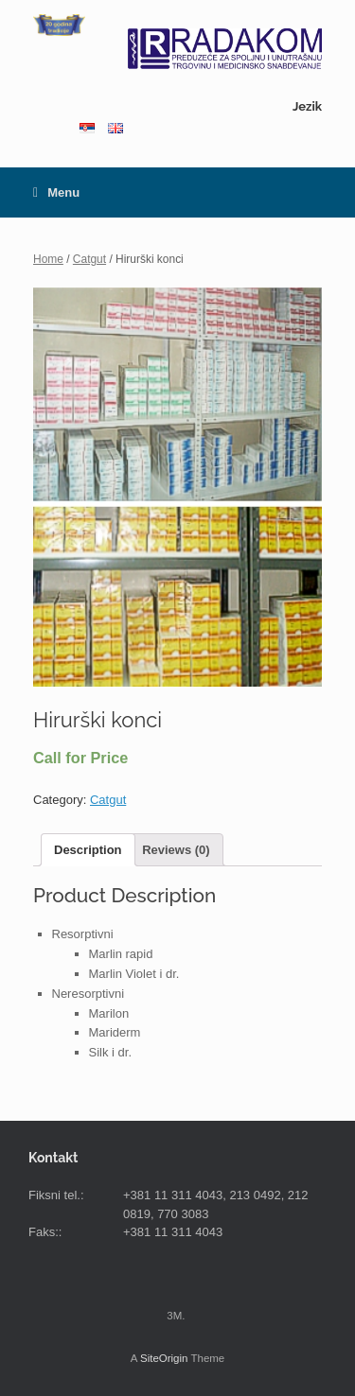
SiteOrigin (164, 1358)
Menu (56, 192)
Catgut (89, 259)
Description (88, 850)
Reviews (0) (176, 850)
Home (48, 259)
